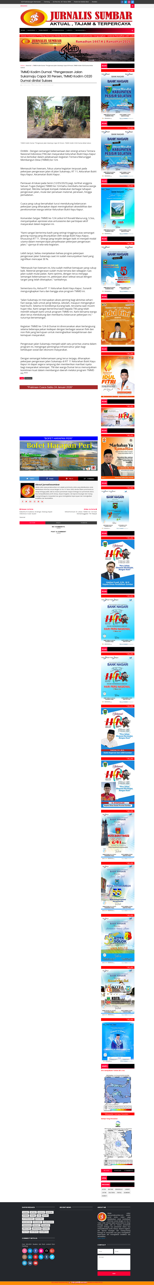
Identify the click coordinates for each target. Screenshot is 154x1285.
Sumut (104, 1196)
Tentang (47, 2)
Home (23, 30)
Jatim (104, 1192)
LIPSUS (69, 30)
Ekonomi (50, 1212)
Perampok (45, 1225)
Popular (117, 1171)
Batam (110, 1189)
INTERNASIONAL (58, 30)
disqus (58, 523)
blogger (32, 523)
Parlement (37, 1222)
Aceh (104, 1189)
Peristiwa (26, 1228)
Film (39, 1215)
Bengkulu (119, 1189)
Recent (107, 1171)
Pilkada (46, 1228)
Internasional (28, 1219)
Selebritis (44, 1232)
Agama (25, 1212)
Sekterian (34, 1232)
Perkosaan (37, 1228)
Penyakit (36, 1225)
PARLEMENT (43, 30)
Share (50, 479)
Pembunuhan (48, 1222)
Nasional (28, 65)
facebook (84, 523)
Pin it (69, 479)
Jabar (127, 1189)
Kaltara (112, 1192)
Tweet (30, 479)
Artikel (33, 1212)
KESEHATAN (80, 30)
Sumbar (127, 1192)
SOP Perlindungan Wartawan (31, 2)
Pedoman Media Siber (81, 2)
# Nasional (28, 378)
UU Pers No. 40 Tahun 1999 (62, 2)
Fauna (33, 1215)
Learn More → (102, 1238)
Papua (119, 1192)
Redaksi (94, 2)
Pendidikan (27, 1225)
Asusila (41, 1212)
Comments (128, 1171)
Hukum (45, 1215)
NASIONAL (31, 30)
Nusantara (27, 1222)
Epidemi (25, 1215)
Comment (89, 479)
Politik (25, 1232)
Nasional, (50, 85)
